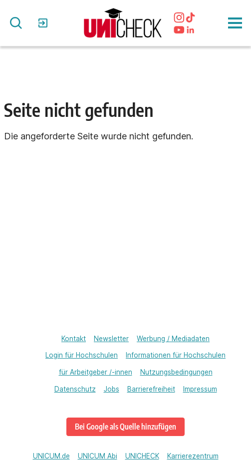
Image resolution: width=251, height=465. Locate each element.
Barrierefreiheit (151, 389)
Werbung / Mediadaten (173, 339)
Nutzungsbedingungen (176, 372)
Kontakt (73, 339)
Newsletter (111, 339)
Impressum (200, 389)
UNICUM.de (51, 456)
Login (44, 23)
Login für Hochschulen (81, 355)
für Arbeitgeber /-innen (95, 372)
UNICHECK (142, 456)
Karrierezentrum (193, 456)
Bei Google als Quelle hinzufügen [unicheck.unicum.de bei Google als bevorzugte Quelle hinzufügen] (125, 426)
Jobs (111, 389)
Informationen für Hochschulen (176, 355)
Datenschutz (75, 389)
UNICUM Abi (97, 456)
